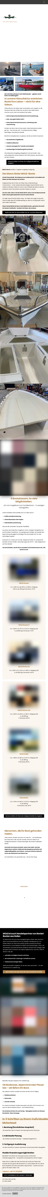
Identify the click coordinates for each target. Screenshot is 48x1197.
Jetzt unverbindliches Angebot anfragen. (18, 1175)
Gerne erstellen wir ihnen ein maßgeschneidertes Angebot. (23, 162)
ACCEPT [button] (15, 1193)
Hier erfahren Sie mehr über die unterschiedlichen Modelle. (24, 972)
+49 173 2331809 (15, 1171)
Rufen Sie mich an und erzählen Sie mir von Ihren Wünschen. (24, 212)
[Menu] (44, 2)
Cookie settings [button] (6, 1193)
